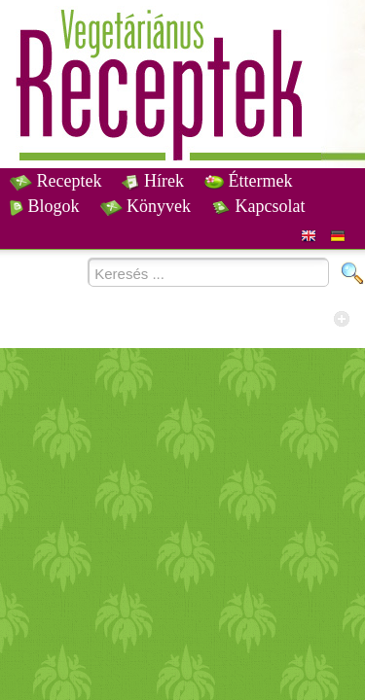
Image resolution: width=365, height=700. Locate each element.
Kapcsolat (258, 206)
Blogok (45, 206)
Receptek (55, 181)
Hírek (152, 181)
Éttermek (248, 181)
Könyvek (146, 206)
